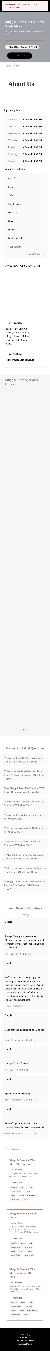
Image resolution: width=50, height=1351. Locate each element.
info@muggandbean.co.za (21, 353)
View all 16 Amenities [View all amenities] (35, 247)
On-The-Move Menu (25, 1349)
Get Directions (15, 316)
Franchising (25, 1342)
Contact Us (25, 1346)
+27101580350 (16, 347)
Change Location (13, 58)
